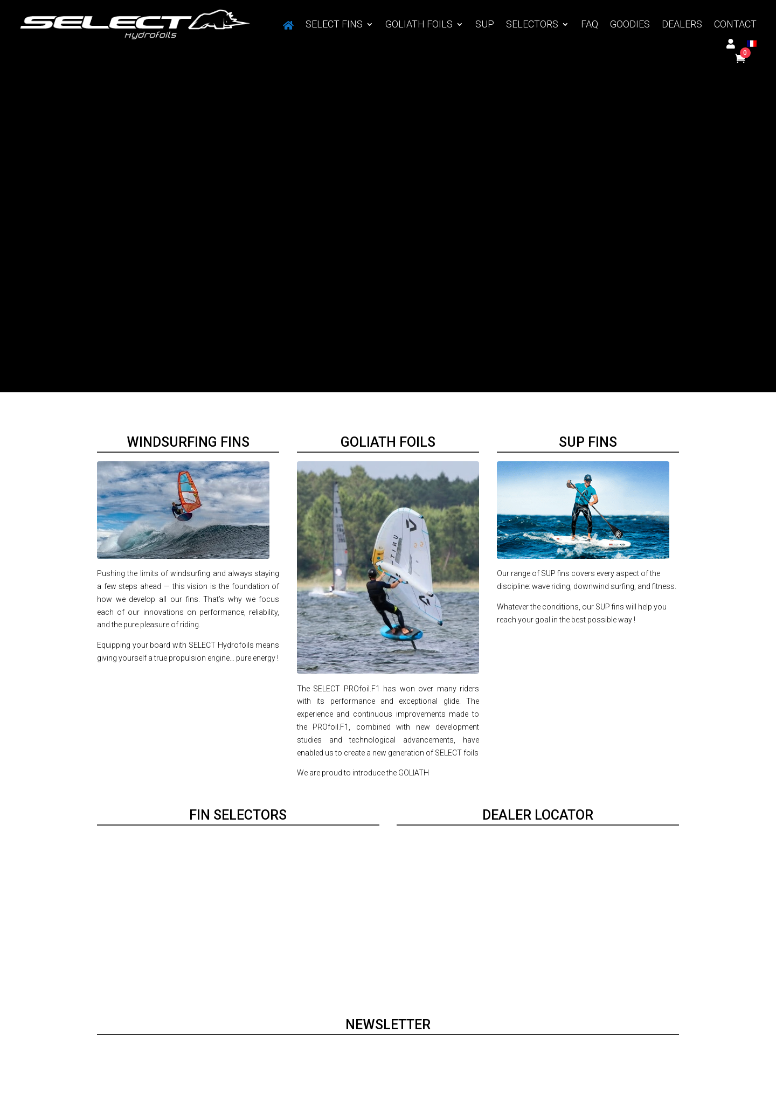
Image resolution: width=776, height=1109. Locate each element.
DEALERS (682, 25)
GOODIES (630, 25)
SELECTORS (532, 25)
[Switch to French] (752, 46)
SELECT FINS (334, 25)
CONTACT (735, 25)
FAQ (589, 25)
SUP (484, 25)
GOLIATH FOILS (419, 25)
